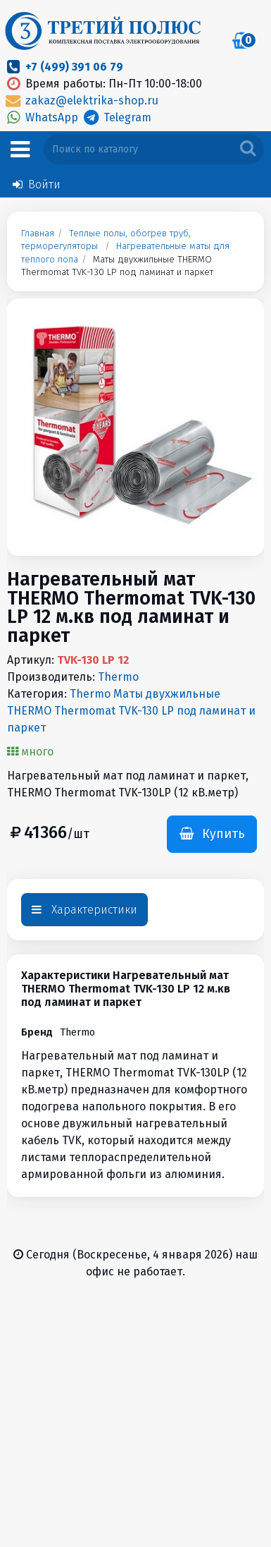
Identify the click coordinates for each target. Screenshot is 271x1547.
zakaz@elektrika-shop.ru (81, 100)
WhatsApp (42, 117)
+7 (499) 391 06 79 (74, 66)
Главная (37, 233)
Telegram (116, 117)
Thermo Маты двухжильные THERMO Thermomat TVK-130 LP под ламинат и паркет (131, 710)
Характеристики (84, 909)
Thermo (118, 677)
